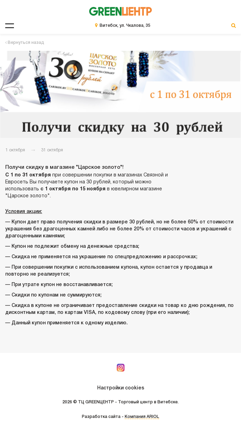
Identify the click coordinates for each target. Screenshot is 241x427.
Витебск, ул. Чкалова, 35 (125, 25)
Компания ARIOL (142, 417)
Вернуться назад (24, 43)
